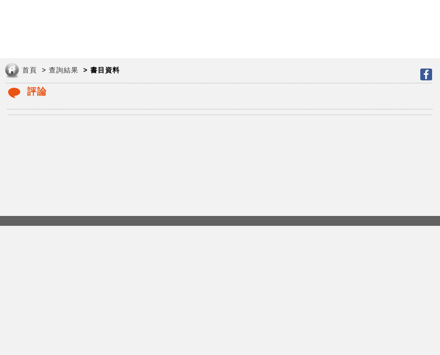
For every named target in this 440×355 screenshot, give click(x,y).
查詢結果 (63, 70)
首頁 (29, 70)
